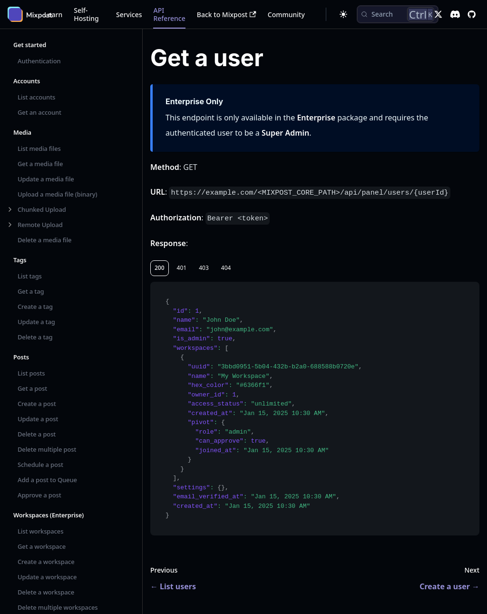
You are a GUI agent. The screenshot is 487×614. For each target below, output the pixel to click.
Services (129, 14)
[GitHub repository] (471, 14)
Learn (53, 14)
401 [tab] (182, 268)
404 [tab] (226, 268)
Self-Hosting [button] (86, 14)
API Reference (169, 14)
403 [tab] (204, 268)
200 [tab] (160, 268)
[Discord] (455, 14)
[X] (438, 14)
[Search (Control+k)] (397, 14)
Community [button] (286, 14)
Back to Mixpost (226, 14)
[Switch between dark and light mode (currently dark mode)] (343, 14)
